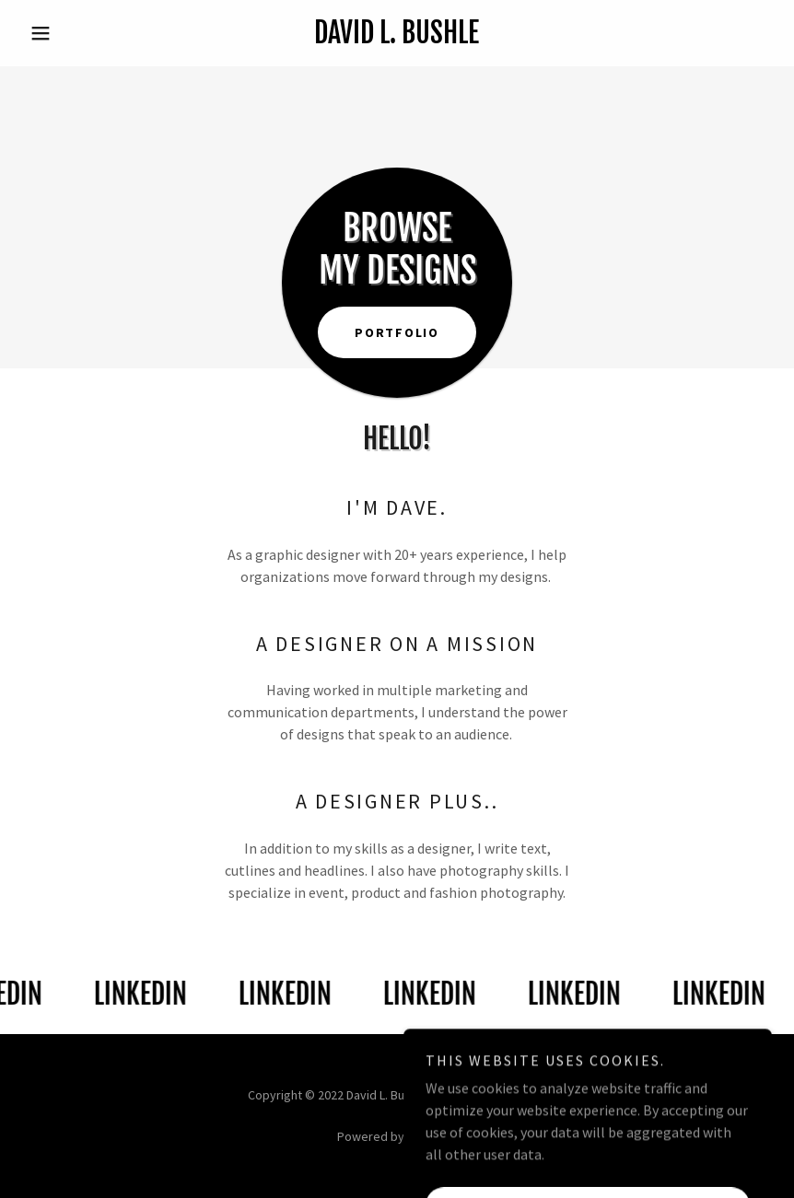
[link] (397, 38)
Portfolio (397, 332)
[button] (78, 33)
